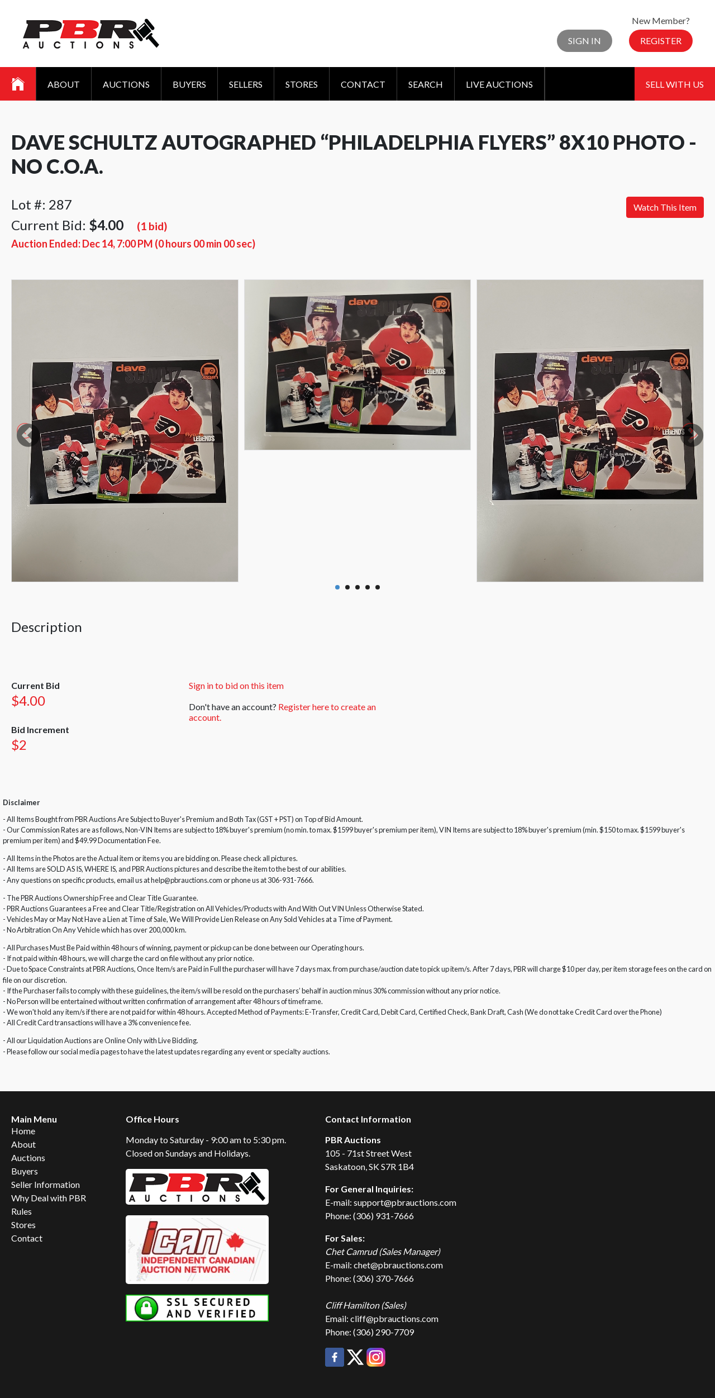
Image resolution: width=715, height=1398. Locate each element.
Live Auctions (499, 84)
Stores (301, 84)
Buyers (189, 84)
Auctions (126, 84)
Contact (363, 84)
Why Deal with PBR (48, 1197)
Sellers (246, 84)
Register (660, 40)
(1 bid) (152, 226)
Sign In (584, 40)
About (63, 84)
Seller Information (45, 1184)
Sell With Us (675, 84)
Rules (21, 1211)
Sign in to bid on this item (236, 685)
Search (425, 84)
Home (23, 1130)
